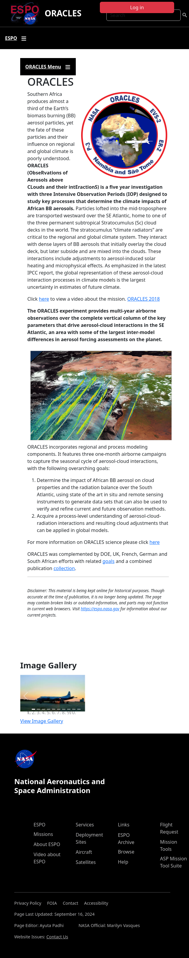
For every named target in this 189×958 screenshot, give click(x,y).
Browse (126, 851)
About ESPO (47, 844)
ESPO (39, 824)
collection (64, 568)
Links (124, 824)
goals (108, 561)
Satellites (86, 862)
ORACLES (63, 13)
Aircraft (84, 852)
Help (123, 862)
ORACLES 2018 (143, 299)
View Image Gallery (41, 721)
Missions (43, 834)
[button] (25, 696)
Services (85, 824)
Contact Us (57, 937)
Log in (137, 7)
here (44, 299)
